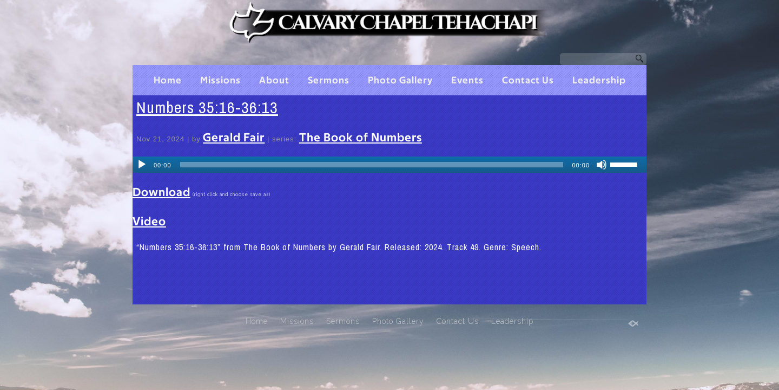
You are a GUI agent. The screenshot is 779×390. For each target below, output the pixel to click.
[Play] (141, 164)
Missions (220, 81)
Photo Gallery (400, 81)
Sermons (328, 81)
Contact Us (528, 81)
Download (161, 192)
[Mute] (601, 164)
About (274, 81)
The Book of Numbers (360, 138)
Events (467, 81)
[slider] (372, 164)
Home (168, 81)
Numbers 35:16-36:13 (207, 107)
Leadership (599, 81)
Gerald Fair (234, 138)
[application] (389, 165)
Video (149, 221)
